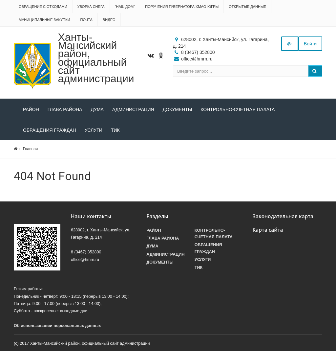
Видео (109, 20)
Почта (86, 20)
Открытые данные (247, 7)
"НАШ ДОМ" (125, 7)
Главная (30, 149)
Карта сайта (267, 229)
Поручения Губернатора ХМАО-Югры (182, 7)
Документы (177, 109)
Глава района (65, 109)
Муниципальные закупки (44, 20)
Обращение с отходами (43, 7)
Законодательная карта (282, 216)
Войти (310, 43)
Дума (97, 109)
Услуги (93, 130)
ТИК (115, 130)
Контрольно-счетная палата (237, 109)
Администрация (133, 109)
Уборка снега (91, 7)
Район (31, 109)
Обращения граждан (49, 130)
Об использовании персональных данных (57, 325)
